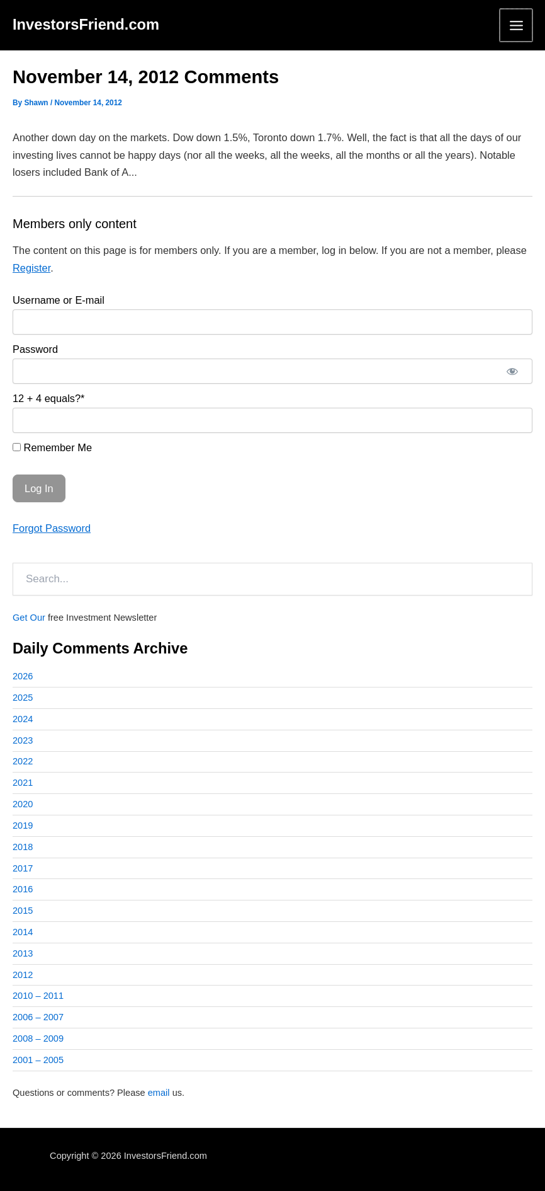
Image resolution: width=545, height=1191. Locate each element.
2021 (23, 783)
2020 (23, 804)
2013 (23, 953)
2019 (23, 825)
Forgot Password (52, 528)
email (159, 1093)
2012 (23, 975)
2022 (23, 761)
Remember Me (52, 447)
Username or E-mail (58, 300)
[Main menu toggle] (516, 25)
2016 (23, 889)
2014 (23, 932)
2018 (23, 847)
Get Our (29, 618)
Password (35, 349)
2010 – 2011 (38, 996)
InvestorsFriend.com (86, 24)
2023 (23, 740)
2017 (23, 868)
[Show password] (512, 371)
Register (31, 267)
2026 (23, 676)
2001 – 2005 (38, 1060)
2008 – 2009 (38, 1038)
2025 (23, 698)
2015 (23, 911)
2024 (23, 719)
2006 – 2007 (38, 1017)
